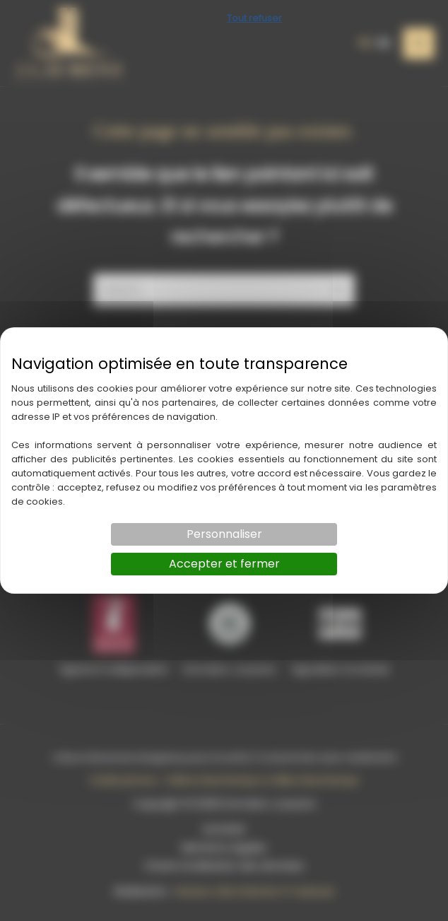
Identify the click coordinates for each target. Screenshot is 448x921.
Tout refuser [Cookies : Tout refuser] (254, 18)
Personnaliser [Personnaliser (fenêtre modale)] (224, 534)
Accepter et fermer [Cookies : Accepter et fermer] (224, 564)
